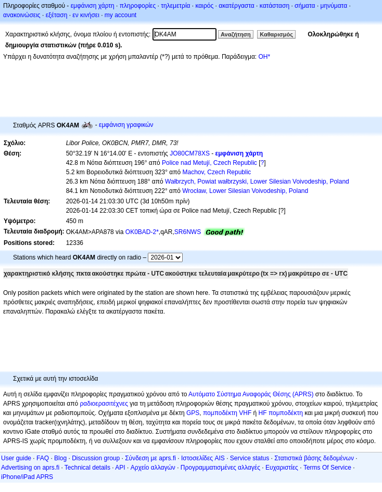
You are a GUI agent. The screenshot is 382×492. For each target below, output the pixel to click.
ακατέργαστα (236, 5)
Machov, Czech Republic (217, 172)
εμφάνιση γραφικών (126, 124)
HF (263, 413)
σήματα (305, 5)
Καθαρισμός (276, 34)
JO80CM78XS (190, 153)
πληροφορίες (138, 5)
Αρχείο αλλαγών (153, 467)
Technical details (87, 467)
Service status (249, 458)
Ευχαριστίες (281, 467)
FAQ (42, 458)
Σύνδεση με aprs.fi (150, 458)
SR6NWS (187, 232)
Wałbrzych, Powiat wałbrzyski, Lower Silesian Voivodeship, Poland (257, 181)
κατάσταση (274, 5)
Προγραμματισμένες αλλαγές (220, 467)
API (120, 467)
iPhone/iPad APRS (27, 477)
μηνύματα (334, 5)
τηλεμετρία (175, 5)
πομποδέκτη (286, 413)
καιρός (205, 5)
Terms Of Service (327, 467)
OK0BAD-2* (142, 232)
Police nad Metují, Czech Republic (209, 162)
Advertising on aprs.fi (30, 467)
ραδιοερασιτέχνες (104, 403)
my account (120, 15)
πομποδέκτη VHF (227, 413)
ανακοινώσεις (22, 15)
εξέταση (57, 15)
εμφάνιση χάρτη (92, 5)
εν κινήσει (85, 15)
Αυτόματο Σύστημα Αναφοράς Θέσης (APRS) (250, 394)
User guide (16, 458)
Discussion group (96, 458)
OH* (264, 56)
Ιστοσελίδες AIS (203, 458)
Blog (60, 458)
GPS (192, 413)
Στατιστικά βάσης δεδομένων (314, 458)
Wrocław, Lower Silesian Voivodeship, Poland (245, 191)
